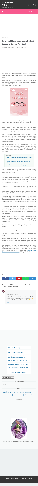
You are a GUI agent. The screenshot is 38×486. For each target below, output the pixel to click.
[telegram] (32, 277)
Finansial (22, 394)
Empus (14, 397)
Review (4, 394)
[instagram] (35, 4)
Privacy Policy (24, 480)
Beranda (7, 480)
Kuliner (25, 397)
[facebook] (28, 4)
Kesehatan (20, 397)
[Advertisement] (19, 24)
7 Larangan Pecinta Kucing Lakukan (17, 374)
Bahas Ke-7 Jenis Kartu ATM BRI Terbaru (18, 363)
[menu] (3, 10)
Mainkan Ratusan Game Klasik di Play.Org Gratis (18, 163)
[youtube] (32, 4)
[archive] (8, 380)
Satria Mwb (9, 291)
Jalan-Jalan (28, 394)
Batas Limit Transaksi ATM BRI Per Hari (18, 366)
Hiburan (4, 397)
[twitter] (30, 4)
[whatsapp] (25, 277)
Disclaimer (30, 480)
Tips (17, 394)
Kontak (12, 480)
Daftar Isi (17, 480)
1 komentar (23, 46)
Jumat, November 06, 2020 (12, 293)
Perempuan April (8, 2)
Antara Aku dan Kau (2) (14, 350)
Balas (8, 301)
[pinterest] (19, 277)
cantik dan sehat (11, 394)
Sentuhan (31, 397)
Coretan (9, 397)
